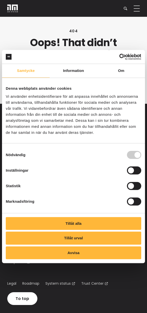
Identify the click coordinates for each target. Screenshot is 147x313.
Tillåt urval (73, 238)
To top (22, 298)
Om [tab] (121, 70)
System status (58, 283)
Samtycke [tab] (26, 70)
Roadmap (30, 283)
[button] (125, 8)
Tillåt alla (73, 223)
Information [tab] (73, 70)
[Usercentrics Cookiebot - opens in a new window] (119, 57)
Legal (11, 283)
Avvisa (73, 253)
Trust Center (92, 283)
